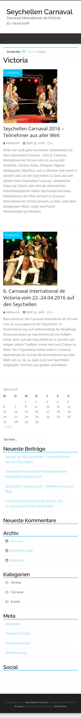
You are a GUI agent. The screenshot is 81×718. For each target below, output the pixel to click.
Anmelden (12, 624)
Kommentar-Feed (17, 643)
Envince (19, 706)
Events (15, 601)
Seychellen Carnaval (39, 12)
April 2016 (17, 560)
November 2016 (21, 550)
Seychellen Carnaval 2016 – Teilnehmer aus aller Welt (33, 131)
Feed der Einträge (18, 633)
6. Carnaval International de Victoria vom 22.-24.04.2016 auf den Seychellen (38, 297)
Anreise (16, 582)
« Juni (7, 427)
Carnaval (12, 72)
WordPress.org (15, 653)
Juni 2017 (16, 541)
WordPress (60, 706)
